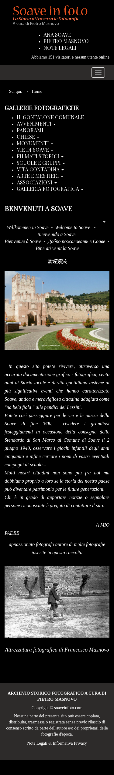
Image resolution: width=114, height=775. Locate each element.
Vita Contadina (40, 170)
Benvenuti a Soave (38, 208)
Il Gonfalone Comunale (50, 117)
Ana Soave (57, 35)
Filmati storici (40, 156)
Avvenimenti (36, 124)
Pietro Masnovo (66, 41)
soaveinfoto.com (68, 708)
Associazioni (37, 183)
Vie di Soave (35, 150)
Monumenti (35, 143)
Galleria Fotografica (50, 189)
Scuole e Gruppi (41, 163)
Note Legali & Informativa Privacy (57, 743)
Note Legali (60, 48)
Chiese (28, 137)
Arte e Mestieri (40, 176)
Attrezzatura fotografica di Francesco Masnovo (57, 650)
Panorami (30, 130)
